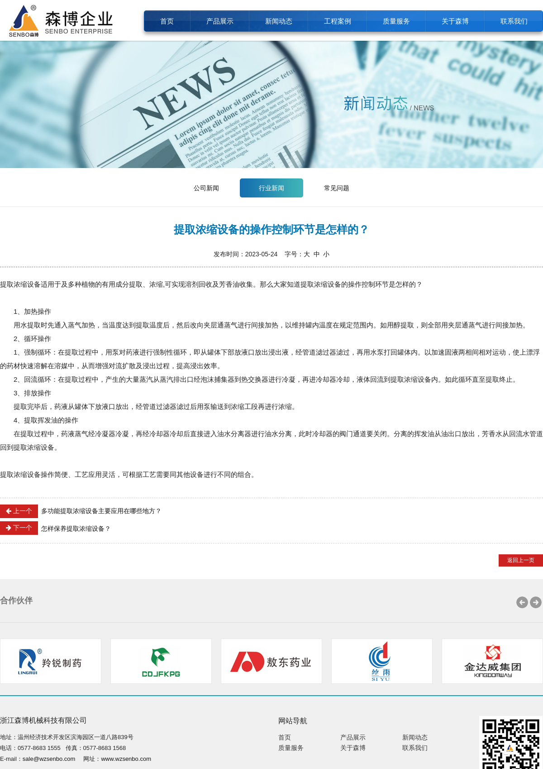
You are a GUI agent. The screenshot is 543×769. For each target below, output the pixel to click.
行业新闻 (271, 188)
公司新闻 (206, 188)
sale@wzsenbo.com (49, 758)
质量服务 (396, 21)
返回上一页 (520, 560)
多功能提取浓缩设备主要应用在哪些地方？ (81, 511)
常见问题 (336, 188)
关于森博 (455, 21)
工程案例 (337, 21)
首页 (167, 21)
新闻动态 (278, 21)
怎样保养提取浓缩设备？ (55, 528)
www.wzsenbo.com (126, 758)
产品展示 (219, 21)
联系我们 (514, 21)
